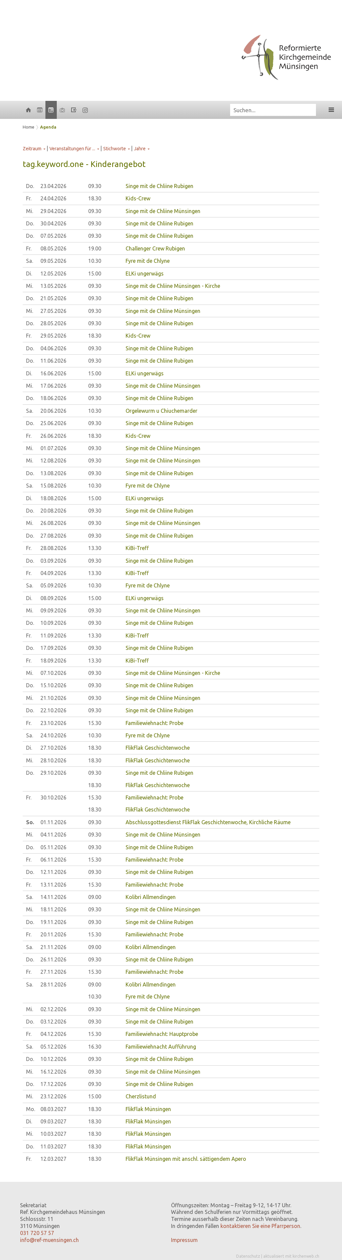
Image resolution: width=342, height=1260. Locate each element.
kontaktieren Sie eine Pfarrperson (260, 1226)
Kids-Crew (138, 198)
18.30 (94, 198)
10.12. (53, 1059)
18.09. (53, 661)
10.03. (53, 1134)
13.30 (94, 548)
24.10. (53, 735)
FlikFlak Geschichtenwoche (158, 748)
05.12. (53, 1047)
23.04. (53, 186)
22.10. (53, 710)
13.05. (53, 286)
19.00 (94, 248)
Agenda (48, 127)
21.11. (53, 947)
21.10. (53, 698)
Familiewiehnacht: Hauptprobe (162, 1034)
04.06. (53, 348)
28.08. (53, 548)
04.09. (53, 573)
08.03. (53, 1109)
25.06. (53, 423)
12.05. (53, 274)
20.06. (53, 411)
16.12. (53, 1072)
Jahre (140, 148)
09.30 (94, 186)
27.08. (53, 536)
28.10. (53, 760)
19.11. (53, 922)
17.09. (53, 648)
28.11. (53, 984)
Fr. (28, 198)
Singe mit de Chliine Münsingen (163, 211)
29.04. (53, 211)
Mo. (30, 1109)
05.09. (53, 585)
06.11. (53, 860)
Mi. (29, 211)
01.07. (53, 448)
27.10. (53, 748)
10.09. (53, 623)
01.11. (53, 822)
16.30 (94, 1047)
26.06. (53, 436)
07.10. (53, 673)
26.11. (53, 959)
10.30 (94, 261)
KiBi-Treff (137, 548)
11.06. (53, 361)
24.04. (53, 198)
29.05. (53, 336)
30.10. (53, 797)
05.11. (53, 847)
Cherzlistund (141, 1096)
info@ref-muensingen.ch (49, 1240)
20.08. (53, 511)
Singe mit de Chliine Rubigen (159, 186)
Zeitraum (32, 148)
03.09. (53, 561)
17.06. (53, 386)
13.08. (53, 473)
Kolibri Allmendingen (151, 897)
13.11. (53, 885)
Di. (29, 274)
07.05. (53, 236)
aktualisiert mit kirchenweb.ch (291, 1256)
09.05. (53, 261)
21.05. (53, 298)
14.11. (53, 897)
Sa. (29, 261)
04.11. (53, 835)
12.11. (53, 872)
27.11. (53, 972)
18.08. (53, 498)
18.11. (53, 909)
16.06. (53, 373)
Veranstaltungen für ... (72, 148)
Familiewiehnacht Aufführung (161, 1047)
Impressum (184, 1240)
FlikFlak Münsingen (148, 1109)
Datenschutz (248, 1256)
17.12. (53, 1084)
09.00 (94, 897)
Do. (30, 186)
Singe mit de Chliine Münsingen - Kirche (173, 286)
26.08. (53, 523)
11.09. (53, 636)
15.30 (94, 723)
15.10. (53, 685)
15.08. (53, 486)
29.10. (53, 773)
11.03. (53, 1146)
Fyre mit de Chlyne (148, 261)
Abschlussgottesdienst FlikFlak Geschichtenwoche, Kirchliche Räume (208, 822)
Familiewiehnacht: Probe (154, 723)
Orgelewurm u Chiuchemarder (161, 411)
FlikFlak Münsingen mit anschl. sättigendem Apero (186, 1159)
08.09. (53, 598)
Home (28, 127)
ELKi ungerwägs (145, 274)
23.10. (53, 723)
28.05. (53, 323)
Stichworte (114, 148)
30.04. (53, 223)
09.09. (53, 610)
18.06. (53, 398)
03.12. (53, 1022)
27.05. (53, 311)
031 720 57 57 (37, 1233)
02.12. (53, 1009)
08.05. (53, 248)
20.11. (53, 934)
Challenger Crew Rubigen (155, 248)
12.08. (53, 461)
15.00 (94, 274)
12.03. (53, 1159)
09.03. (53, 1121)
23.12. (53, 1096)
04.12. (53, 1034)
